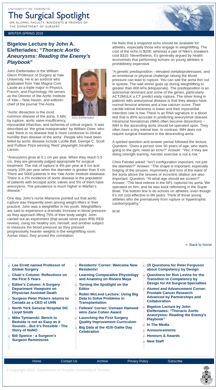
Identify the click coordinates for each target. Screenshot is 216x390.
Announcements (161, 330)
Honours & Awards (163, 336)
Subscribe (175, 361)
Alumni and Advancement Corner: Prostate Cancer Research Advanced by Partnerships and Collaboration (176, 295)
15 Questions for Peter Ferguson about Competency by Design (175, 267)
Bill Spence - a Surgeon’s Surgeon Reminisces (34, 338)
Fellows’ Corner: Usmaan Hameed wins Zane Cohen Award (108, 310)
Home (36, 361)
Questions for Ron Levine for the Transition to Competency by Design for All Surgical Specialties (177, 279)
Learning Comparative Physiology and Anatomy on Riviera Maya (109, 277)
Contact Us (69, 361)
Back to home (198, 245)
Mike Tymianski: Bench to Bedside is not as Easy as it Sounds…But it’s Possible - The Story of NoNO (40, 324)
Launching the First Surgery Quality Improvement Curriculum (107, 320)
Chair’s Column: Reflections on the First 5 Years (39, 277)
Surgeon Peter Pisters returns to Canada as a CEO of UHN (40, 300)
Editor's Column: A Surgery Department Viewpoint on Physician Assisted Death (36, 288)
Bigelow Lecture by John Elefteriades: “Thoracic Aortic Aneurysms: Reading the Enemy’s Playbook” (176, 313)
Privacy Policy (138, 361)
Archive (102, 361)
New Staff (155, 341)
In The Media (158, 325)
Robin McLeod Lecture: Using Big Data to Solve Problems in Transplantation (108, 298)
